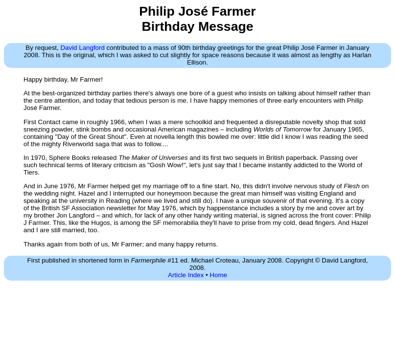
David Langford (82, 47)
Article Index (186, 275)
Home (218, 275)
